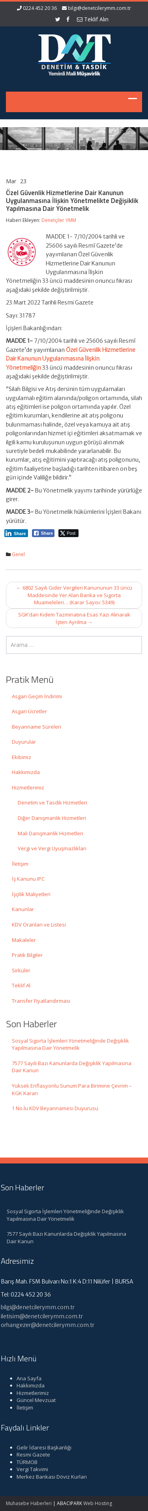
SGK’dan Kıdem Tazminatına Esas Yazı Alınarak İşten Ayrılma (74, 618)
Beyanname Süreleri (36, 726)
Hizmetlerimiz (28, 787)
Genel (18, 554)
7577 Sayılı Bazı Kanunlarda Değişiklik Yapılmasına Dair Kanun (71, 1067)
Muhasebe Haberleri (29, 1503)
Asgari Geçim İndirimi (37, 696)
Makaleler (24, 939)
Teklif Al (21, 985)
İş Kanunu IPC (28, 878)
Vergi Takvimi (30, 1469)
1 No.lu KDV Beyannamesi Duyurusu (55, 1108)
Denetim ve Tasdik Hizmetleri (52, 802)
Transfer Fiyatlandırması (41, 1000)
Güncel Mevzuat (33, 1400)
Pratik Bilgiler (27, 954)
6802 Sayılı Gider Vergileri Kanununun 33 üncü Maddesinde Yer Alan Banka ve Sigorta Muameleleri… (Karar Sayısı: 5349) (74, 595)
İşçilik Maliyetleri (31, 894)
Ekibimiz (21, 757)
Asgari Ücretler (29, 711)
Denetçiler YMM (58, 220)
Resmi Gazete (31, 1454)
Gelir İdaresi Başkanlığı (41, 1447)
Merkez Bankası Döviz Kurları (49, 1476)
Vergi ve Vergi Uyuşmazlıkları (52, 848)
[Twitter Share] (68, 533)
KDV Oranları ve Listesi (39, 924)
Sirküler (21, 970)
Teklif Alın (93, 19)
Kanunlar (23, 909)
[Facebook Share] (43, 533)
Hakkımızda (26, 772)
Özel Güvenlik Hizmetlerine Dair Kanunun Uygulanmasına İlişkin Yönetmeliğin (70, 358)
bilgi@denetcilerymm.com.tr (99, 8)
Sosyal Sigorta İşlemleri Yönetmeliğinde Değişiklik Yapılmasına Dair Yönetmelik (70, 1044)
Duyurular (24, 741)
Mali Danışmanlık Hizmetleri (50, 833)
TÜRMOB (24, 1462)
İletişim (20, 863)
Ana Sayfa (26, 1378)
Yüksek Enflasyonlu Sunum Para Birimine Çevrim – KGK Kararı (72, 1089)
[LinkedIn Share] (16, 533)
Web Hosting (97, 1503)
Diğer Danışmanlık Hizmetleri (52, 817)
